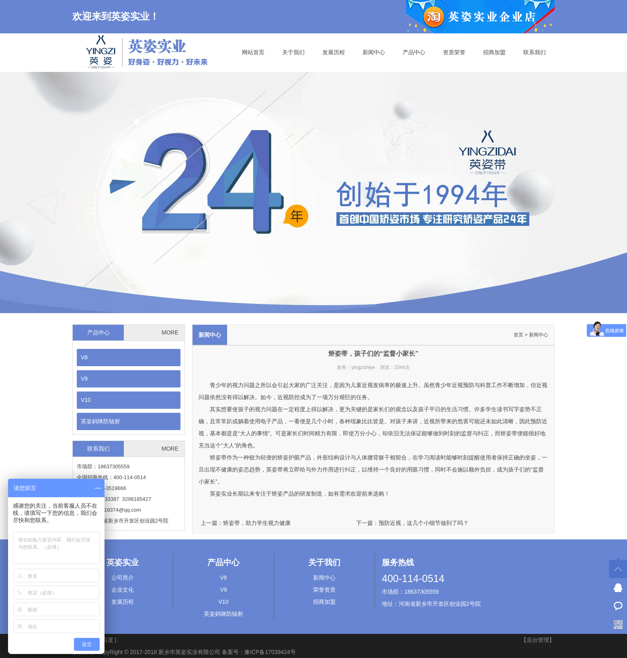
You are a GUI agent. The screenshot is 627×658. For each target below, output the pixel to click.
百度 (107, 640)
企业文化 (122, 589)
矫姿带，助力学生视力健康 (257, 523)
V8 (84, 357)
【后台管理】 (538, 640)
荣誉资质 (324, 589)
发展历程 (333, 52)
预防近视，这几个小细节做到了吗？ (424, 523)
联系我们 (534, 52)
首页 (518, 335)
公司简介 (122, 577)
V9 (84, 378)
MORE (170, 332)
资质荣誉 (454, 52)
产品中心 (414, 52)
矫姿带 (508, 433)
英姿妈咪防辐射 (100, 421)
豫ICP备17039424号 (270, 652)
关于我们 (293, 52)
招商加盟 (494, 52)
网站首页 (253, 52)
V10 (86, 400)
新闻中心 (374, 52)
